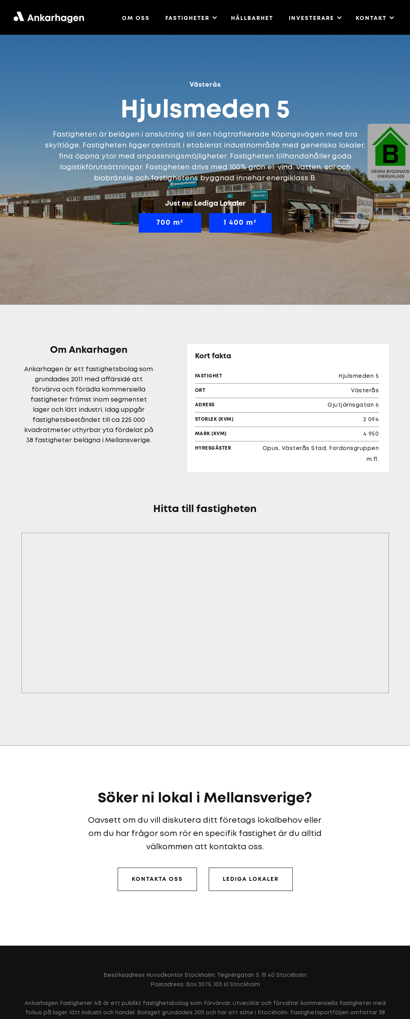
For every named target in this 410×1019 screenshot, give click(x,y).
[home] (49, 17)
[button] (191, 17)
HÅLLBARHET (252, 18)
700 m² (170, 223)
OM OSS (136, 18)
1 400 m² (240, 223)
